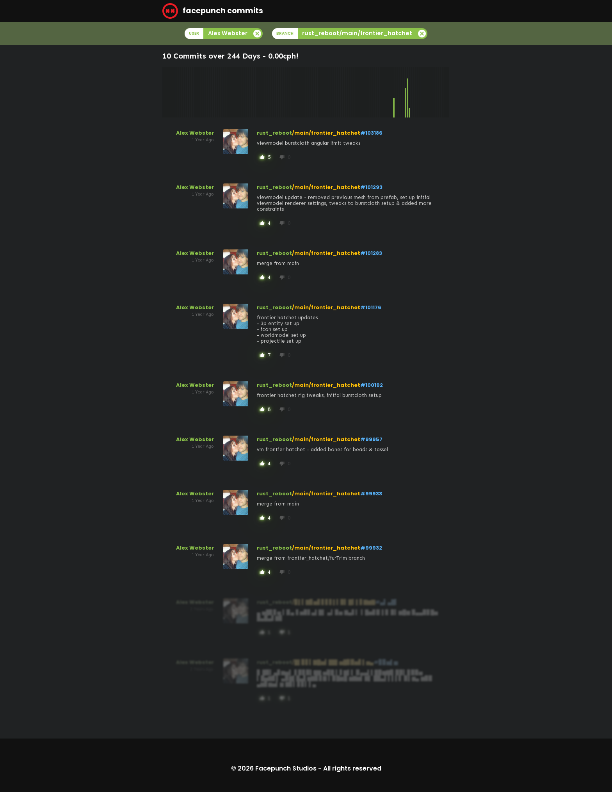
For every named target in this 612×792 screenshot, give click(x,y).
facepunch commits (212, 11)
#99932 (371, 548)
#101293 (371, 187)
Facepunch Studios (286, 768)
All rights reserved (352, 768)
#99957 (371, 439)
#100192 (371, 385)
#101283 (371, 253)
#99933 (371, 493)
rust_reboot (274, 133)
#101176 (370, 307)
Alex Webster (195, 133)
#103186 (371, 133)
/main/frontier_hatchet (326, 133)
